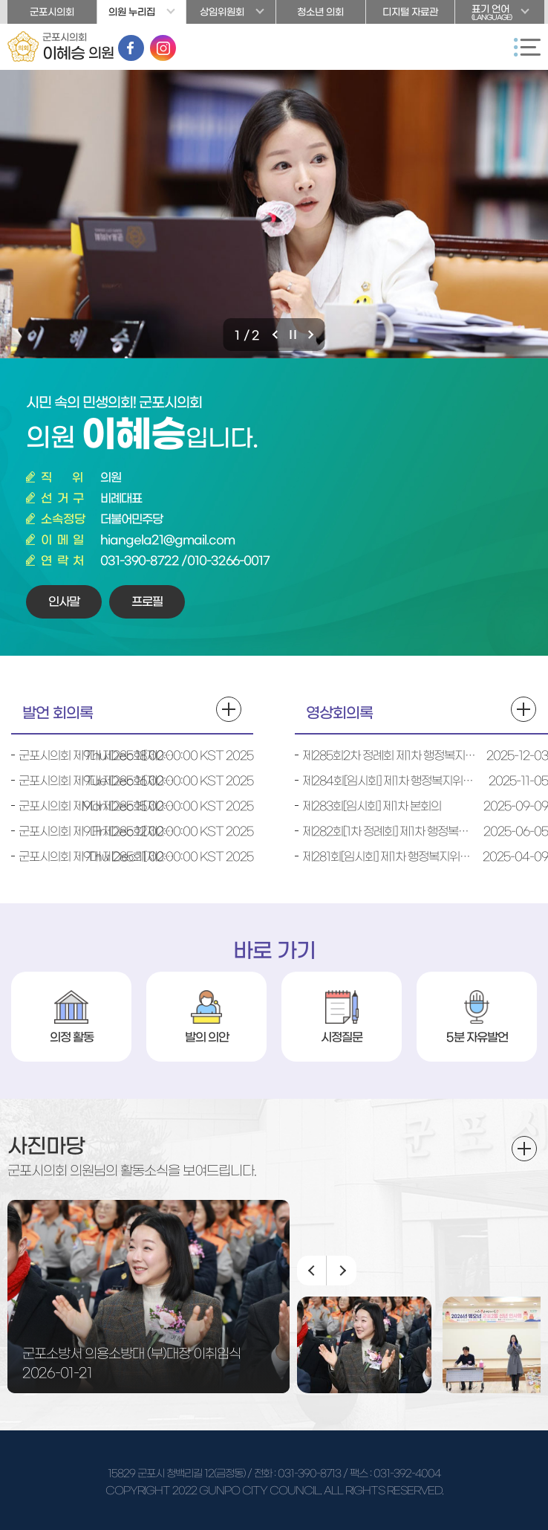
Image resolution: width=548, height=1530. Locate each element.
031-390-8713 (309, 1473)
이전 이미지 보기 (312, 1270)
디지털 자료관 (410, 12)
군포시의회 (52, 12)
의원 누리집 (131, 12)
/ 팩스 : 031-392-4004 (391, 1473)
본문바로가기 (0, 0)
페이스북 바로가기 (131, 48)
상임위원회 (222, 12)
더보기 (524, 1148)
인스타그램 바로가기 (163, 48)
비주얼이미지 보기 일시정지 (295, 334)
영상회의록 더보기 (523, 709)
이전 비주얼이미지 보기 (277, 334)
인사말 (63, 601)
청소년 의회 (320, 12)
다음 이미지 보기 (341, 1270)
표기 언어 (499, 14)
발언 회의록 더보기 (228, 709)
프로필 (147, 601)
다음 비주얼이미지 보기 (313, 334)
